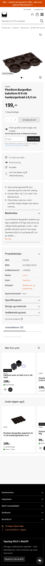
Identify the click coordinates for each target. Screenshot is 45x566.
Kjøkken (16, 27)
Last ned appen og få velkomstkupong (18, 174)
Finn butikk (27, 9)
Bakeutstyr (25, 27)
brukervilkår (20, 145)
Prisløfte (12, 167)
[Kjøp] (10, 389)
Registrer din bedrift (14, 559)
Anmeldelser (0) (14, 327)
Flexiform (26, 280)
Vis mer (8, 238)
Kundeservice (38, 9)
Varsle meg (33, 138)
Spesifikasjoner (13, 300)
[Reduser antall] (7, 119)
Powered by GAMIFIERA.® (12, 337)
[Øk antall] (15, 119)
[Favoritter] (5, 389)
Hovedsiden (6, 27)
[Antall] (11, 119)
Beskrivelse (11, 213)
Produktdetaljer (13, 253)
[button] (40, 77)
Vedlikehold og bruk (15, 312)
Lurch (7, 86)
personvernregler (10, 145)
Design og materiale (15, 306)
